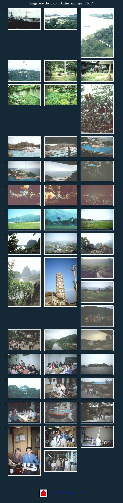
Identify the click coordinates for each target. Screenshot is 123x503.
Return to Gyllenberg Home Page (61, 492)
